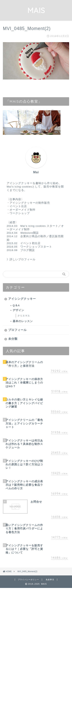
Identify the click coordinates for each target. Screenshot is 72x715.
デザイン (18, 310)
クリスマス (23, 315)
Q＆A (16, 305)
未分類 (12, 338)
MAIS (36, 10)
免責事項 (50, 580)
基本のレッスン (23, 321)
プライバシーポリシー (28, 580)
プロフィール (17, 330)
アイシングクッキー (22, 298)
